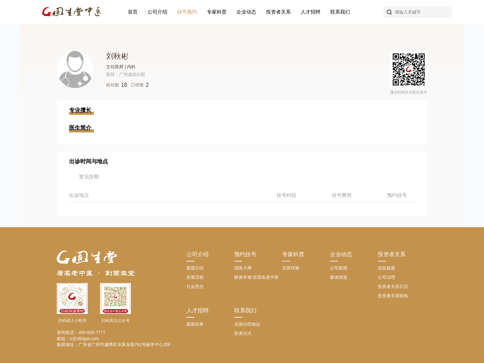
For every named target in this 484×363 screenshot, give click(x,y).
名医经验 (290, 267)
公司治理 (386, 277)
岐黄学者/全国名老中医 (256, 277)
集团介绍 (195, 267)
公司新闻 (338, 267)
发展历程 (195, 277)
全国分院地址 (247, 324)
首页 (133, 12)
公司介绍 (157, 12)
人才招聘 (310, 12)
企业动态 (246, 12)
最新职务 (195, 324)
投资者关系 (278, 12)
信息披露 (386, 267)
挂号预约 (187, 12)
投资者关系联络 (393, 295)
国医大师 (243, 267)
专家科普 (217, 12)
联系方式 (243, 333)
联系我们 (340, 12)
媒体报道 (338, 277)
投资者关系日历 (393, 286)
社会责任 (195, 286)
